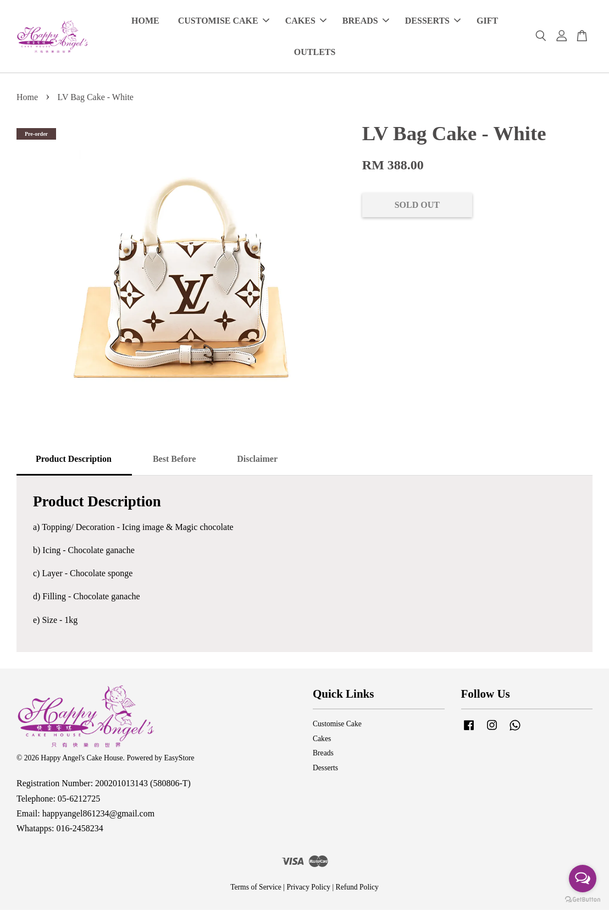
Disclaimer (257, 460)
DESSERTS (433, 21)
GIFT (487, 21)
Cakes (322, 740)
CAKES (305, 21)
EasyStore (179, 759)
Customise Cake (337, 725)
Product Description (74, 460)
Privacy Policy (308, 888)
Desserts (325, 769)
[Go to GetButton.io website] (582, 899)
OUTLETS (315, 52)
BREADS (365, 21)
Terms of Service (255, 888)
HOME (145, 21)
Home (27, 98)
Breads (323, 754)
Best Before (174, 460)
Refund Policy (357, 888)
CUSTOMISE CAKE (223, 21)
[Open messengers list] (582, 878)
